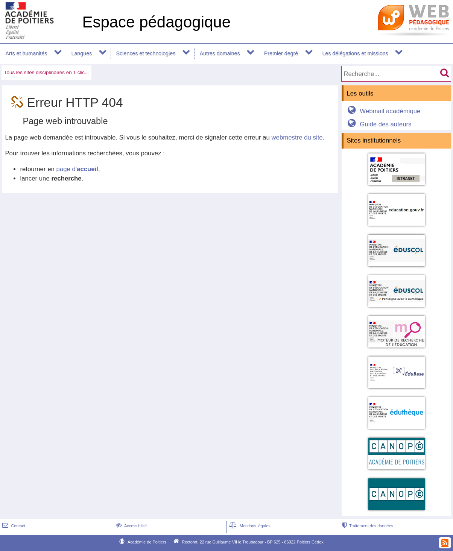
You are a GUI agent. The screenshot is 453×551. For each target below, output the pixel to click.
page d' (77, 169)
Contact (13, 526)
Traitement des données (367, 526)
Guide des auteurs (378, 124)
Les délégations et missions (355, 53)
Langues (81, 53)
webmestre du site (296, 137)
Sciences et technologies (145, 53)
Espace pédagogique (156, 22)
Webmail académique (382, 111)
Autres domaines (220, 53)
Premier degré (281, 53)
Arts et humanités (26, 53)
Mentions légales (249, 526)
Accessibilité (130, 526)
